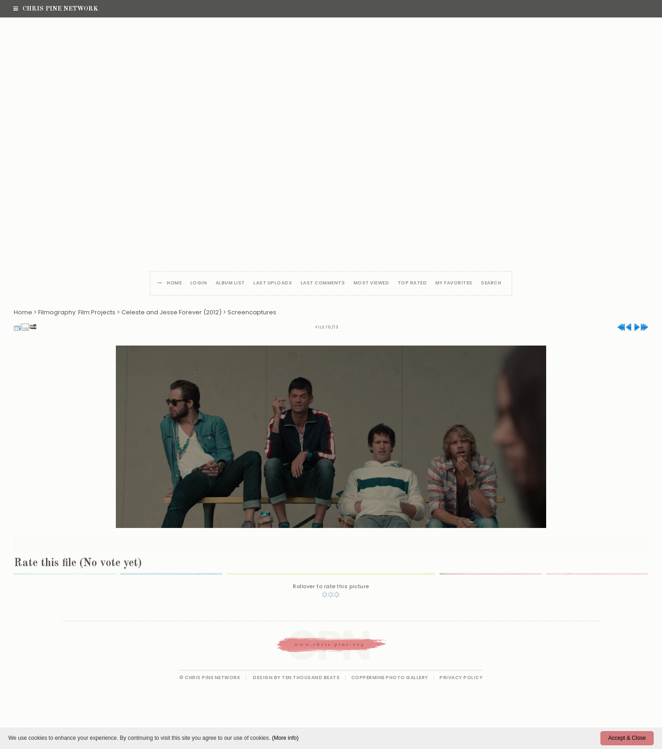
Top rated (412, 283)
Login (198, 283)
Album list (230, 283)
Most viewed (371, 283)
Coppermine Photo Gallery (389, 677)
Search (491, 283)
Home (174, 283)
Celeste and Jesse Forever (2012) (171, 312)
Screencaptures (252, 312)
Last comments (323, 283)
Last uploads (272, 283)
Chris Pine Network (55, 9)
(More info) (285, 738)
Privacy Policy (461, 677)
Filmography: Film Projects (76, 312)
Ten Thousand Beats (311, 677)
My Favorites (454, 283)
